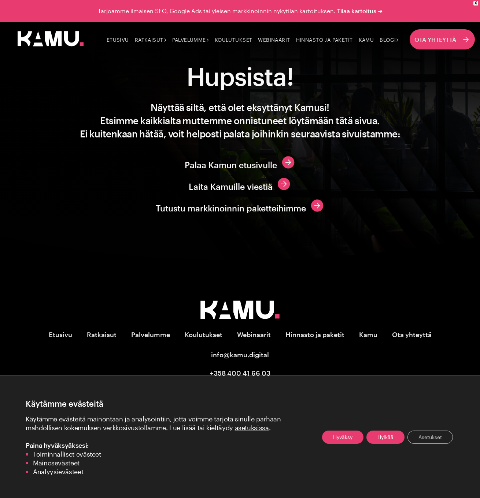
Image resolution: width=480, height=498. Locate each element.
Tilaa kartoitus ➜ (360, 10)
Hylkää (385, 437)
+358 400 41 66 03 (240, 373)
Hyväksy (342, 437)
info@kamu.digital (240, 355)
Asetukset (430, 437)
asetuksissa (252, 428)
